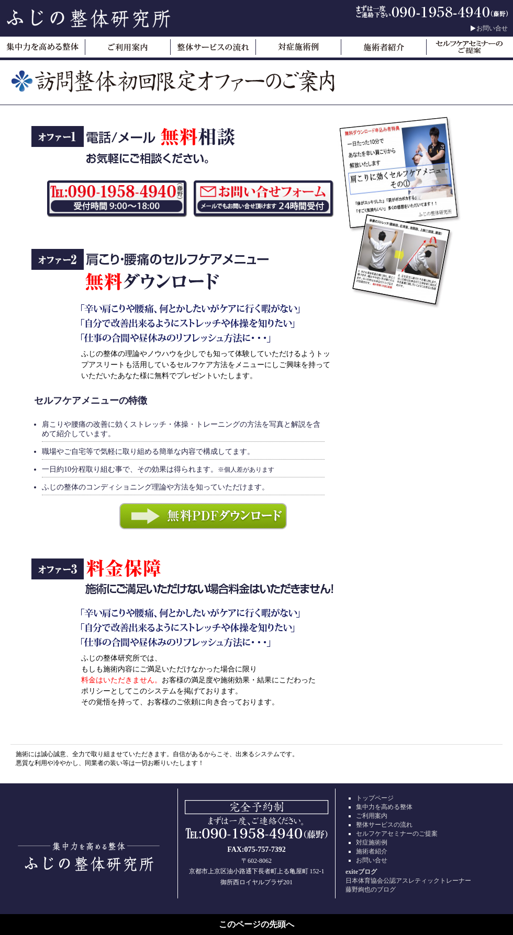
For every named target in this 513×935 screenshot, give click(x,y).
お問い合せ (492, 28)
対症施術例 (371, 842)
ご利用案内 (371, 815)
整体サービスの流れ (384, 824)
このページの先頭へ (256, 924)
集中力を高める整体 (384, 807)
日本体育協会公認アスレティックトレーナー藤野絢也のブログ (424, 880)
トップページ (375, 798)
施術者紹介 (371, 851)
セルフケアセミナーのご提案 (397, 833)
